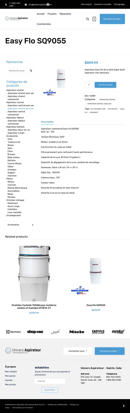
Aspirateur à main (16, 133)
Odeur (10, 166)
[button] (112, 19)
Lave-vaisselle (14, 212)
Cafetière (12, 209)
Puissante (94, 112)
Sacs (10, 148)
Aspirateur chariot (15, 90)
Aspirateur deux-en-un (19, 130)
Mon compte (86, 4)
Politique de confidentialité (57, 404)
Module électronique (17, 188)
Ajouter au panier (105, 85)
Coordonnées (44, 24)
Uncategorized (13, 215)
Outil (10, 139)
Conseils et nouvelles (102, 4)
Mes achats (10, 384)
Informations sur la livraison (22, 408)
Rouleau (11, 197)
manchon (12, 175)
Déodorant (13, 203)
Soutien (9, 380)
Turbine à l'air (14, 142)
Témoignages (119, 4)
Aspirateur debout (15, 117)
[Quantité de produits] (89, 85)
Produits (51, 13)
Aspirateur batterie (15, 127)
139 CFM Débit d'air (98, 109)
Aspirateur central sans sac (99, 104)
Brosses (11, 154)
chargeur (12, 169)
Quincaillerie (13, 191)
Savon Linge (13, 206)
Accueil (40, 13)
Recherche (31, 71)
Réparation (65, 13)
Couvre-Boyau (15, 163)
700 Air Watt (113, 109)
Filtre (10, 151)
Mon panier (10, 376)
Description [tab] (47, 122)
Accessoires (12, 136)
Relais (10, 194)
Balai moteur (14, 157)
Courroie (12, 185)
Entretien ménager (15, 200)
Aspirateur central (107, 99)
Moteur (11, 182)
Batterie (11, 160)
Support (11, 172)
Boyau (11, 145)
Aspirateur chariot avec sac (21, 93)
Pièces (9, 179)
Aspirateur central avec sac (21, 105)
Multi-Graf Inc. (40, 404)
